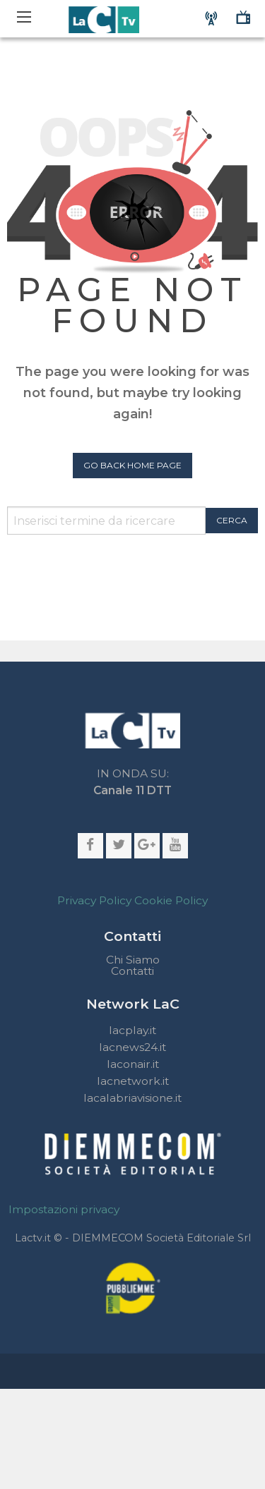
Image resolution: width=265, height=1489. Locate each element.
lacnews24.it (132, 1047)
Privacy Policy (94, 900)
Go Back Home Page (132, 465)
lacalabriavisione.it (132, 1098)
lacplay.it (132, 1030)
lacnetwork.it (133, 1081)
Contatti (132, 971)
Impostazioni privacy (63, 1209)
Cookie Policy (171, 900)
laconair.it (133, 1064)
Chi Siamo (133, 960)
